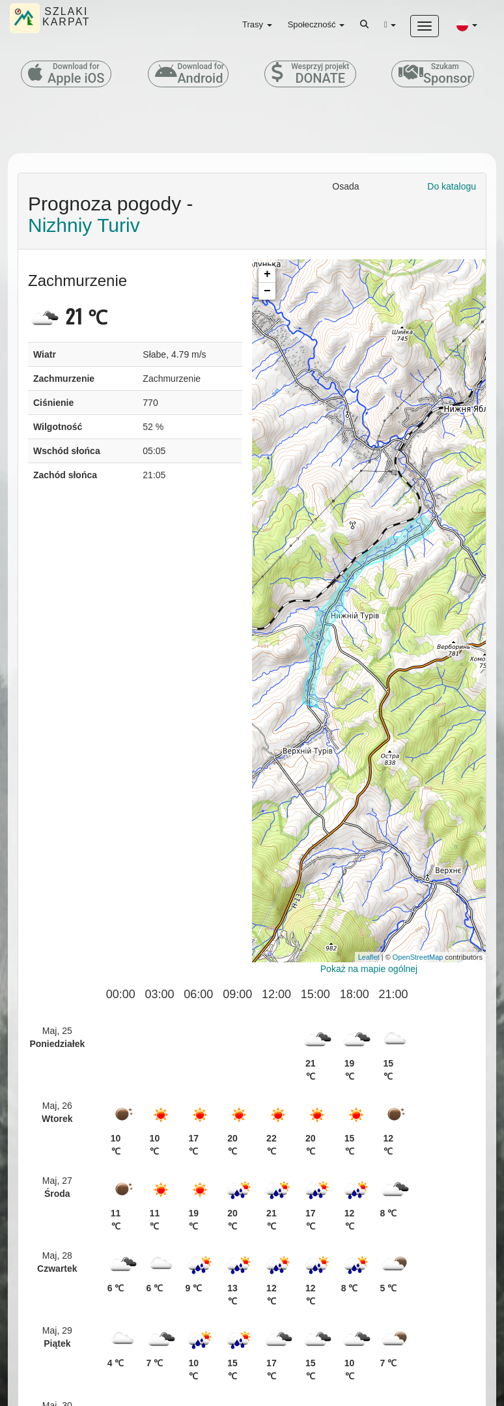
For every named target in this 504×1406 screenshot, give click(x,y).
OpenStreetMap (418, 957)
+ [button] (267, 274)
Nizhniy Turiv (84, 225)
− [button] (267, 291)
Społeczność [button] (316, 24)
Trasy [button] (257, 24)
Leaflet (369, 957)
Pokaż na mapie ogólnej (368, 969)
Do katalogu (451, 186)
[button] (467, 24)
